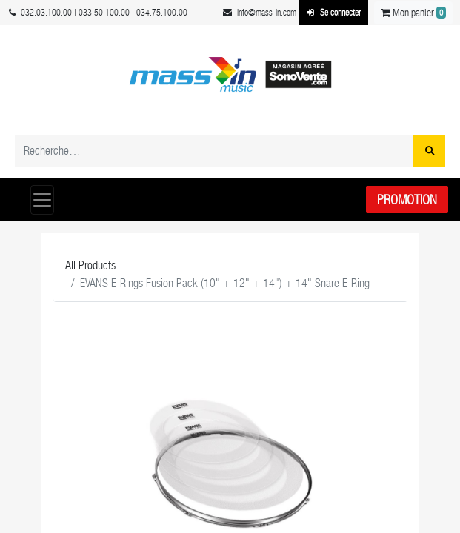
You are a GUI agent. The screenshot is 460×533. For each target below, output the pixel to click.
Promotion (407, 199)
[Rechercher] (429, 151)
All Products (90, 265)
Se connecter (334, 12)
